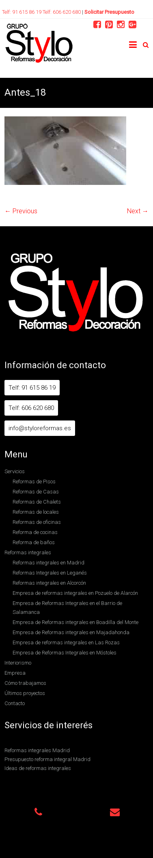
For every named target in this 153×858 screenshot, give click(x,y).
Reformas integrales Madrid (37, 750)
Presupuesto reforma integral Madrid (47, 759)
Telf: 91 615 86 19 (22, 12)
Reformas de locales (36, 512)
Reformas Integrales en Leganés (50, 573)
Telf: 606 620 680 (62, 12)
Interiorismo (17, 663)
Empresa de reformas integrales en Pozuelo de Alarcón (75, 593)
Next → (138, 211)
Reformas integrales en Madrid (48, 563)
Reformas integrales (27, 552)
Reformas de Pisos (34, 481)
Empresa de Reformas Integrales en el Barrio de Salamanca (67, 607)
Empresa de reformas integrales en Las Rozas (66, 642)
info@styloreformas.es (40, 428)
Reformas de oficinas (37, 522)
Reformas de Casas (36, 492)
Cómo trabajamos (25, 683)
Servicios (14, 471)
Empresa (15, 673)
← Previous (20, 211)
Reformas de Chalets (37, 502)
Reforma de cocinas (35, 532)
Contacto (14, 703)
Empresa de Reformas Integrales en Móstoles (64, 653)
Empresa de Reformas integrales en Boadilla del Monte (75, 622)
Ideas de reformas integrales (37, 768)
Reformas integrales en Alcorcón (49, 583)
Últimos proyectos (24, 693)
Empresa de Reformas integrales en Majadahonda (71, 632)
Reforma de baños (34, 542)
